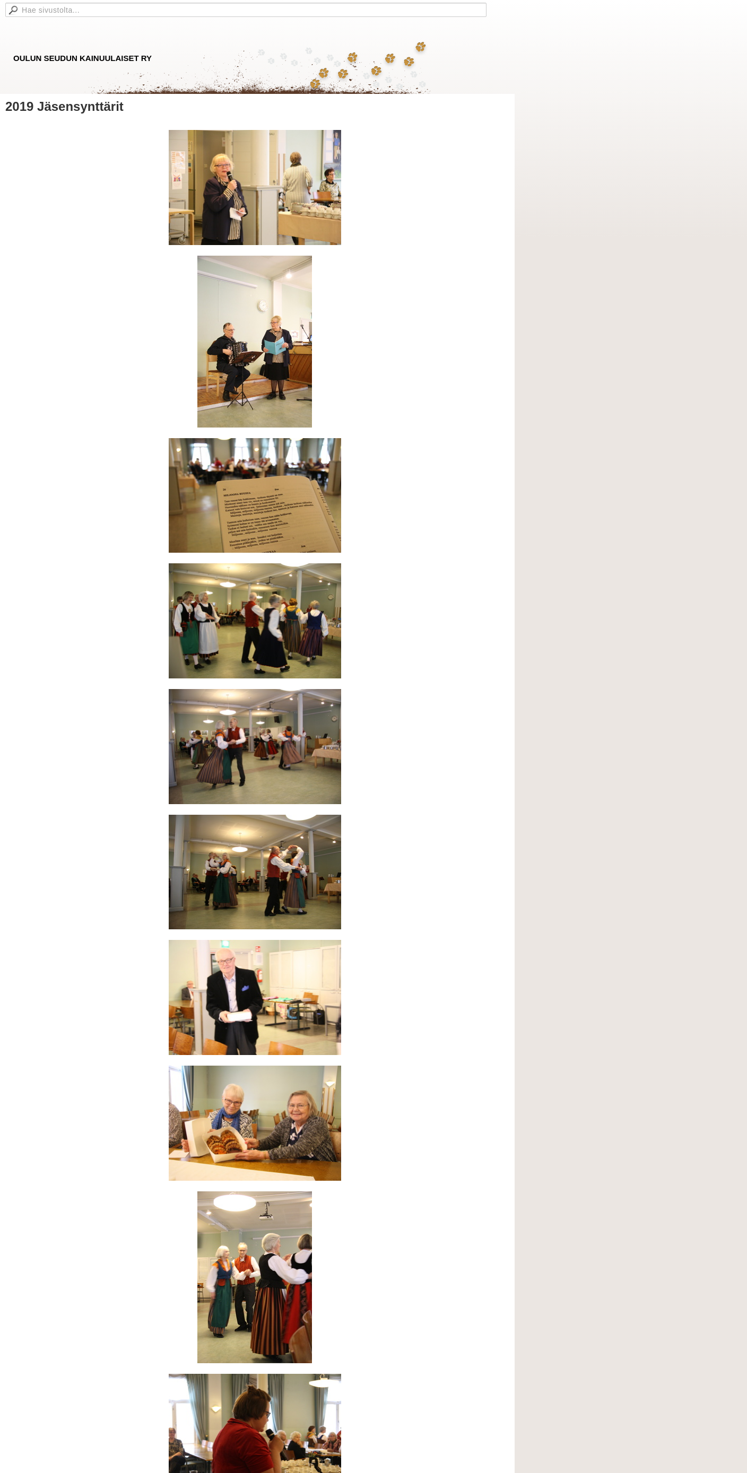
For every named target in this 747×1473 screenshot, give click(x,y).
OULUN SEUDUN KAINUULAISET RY (82, 58)
